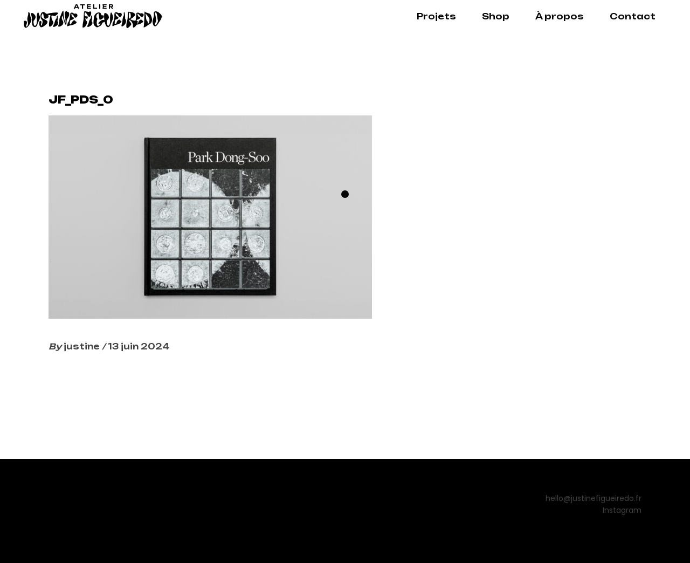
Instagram (622, 510)
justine (83, 346)
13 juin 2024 (138, 346)
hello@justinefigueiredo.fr (593, 498)
